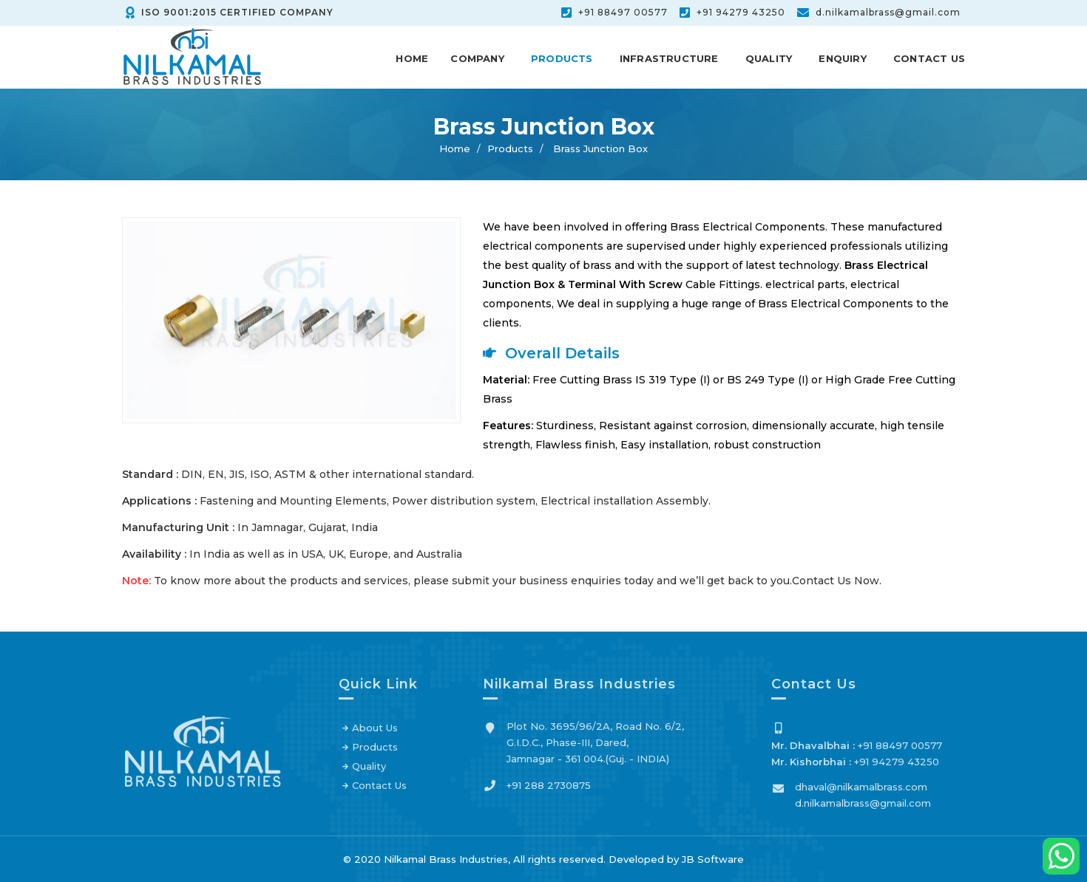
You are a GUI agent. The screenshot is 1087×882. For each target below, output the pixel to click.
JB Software (713, 859)
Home (412, 58)
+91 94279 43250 (741, 12)
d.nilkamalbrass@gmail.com (888, 12)
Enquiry (842, 58)
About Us (375, 732)
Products (562, 58)
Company (477, 58)
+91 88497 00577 (623, 12)
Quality (768, 58)
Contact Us (929, 58)
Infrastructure (669, 58)
